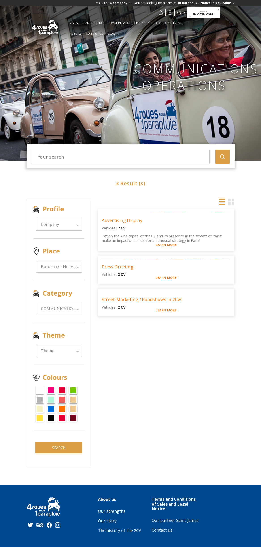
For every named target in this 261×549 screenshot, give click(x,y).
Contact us (94, 34)
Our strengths (111, 513)
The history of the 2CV (119, 532)
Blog (111, 34)
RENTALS (75, 34)
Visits (74, 23)
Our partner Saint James (175, 522)
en (182, 12)
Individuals (206, 12)
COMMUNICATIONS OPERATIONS (129, 23)
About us (107, 501)
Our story (107, 523)
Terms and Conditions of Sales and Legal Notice (174, 506)
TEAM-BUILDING (92, 23)
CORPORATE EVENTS (169, 23)
